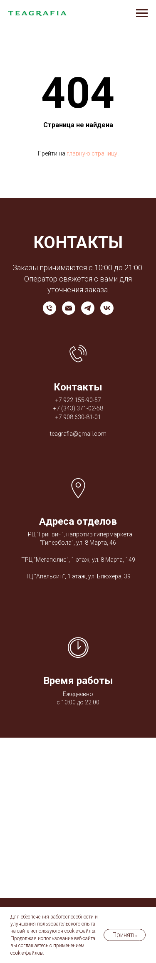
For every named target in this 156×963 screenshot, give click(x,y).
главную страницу (92, 153)
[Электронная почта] (68, 308)
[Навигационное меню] (142, 13)
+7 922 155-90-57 (78, 400)
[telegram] (87, 308)
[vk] (107, 308)
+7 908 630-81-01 (78, 417)
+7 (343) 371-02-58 (78, 408)
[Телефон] (49, 308)
